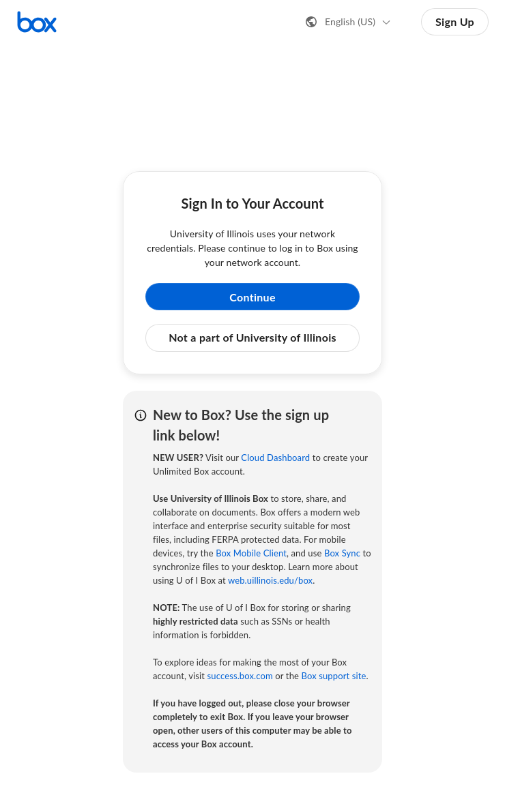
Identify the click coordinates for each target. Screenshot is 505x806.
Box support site (333, 675)
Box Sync (342, 553)
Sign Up (454, 21)
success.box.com (240, 675)
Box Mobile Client (251, 553)
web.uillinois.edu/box (270, 580)
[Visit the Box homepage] (36, 22)
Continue (252, 296)
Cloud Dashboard (275, 457)
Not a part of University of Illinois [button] (252, 337)
